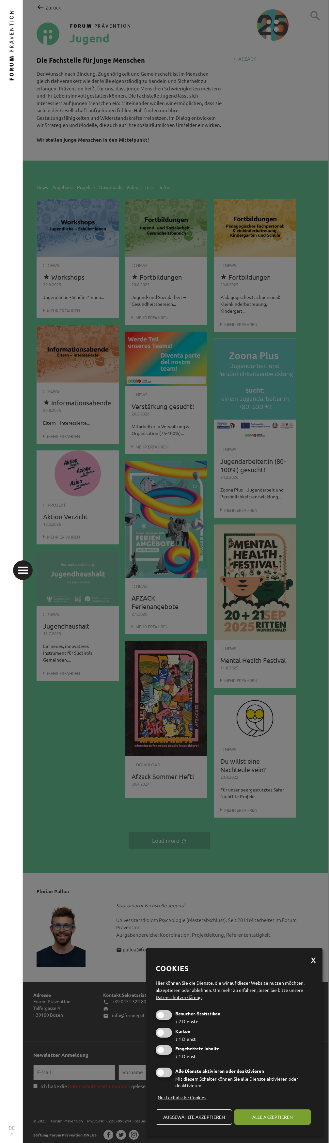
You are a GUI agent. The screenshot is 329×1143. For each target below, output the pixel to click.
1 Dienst (185, 1039)
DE (11, 1128)
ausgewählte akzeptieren (194, 1117)
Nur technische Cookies (182, 1097)
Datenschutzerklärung (179, 997)
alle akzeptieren (272, 1117)
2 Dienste (186, 1021)
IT (11, 1134)
